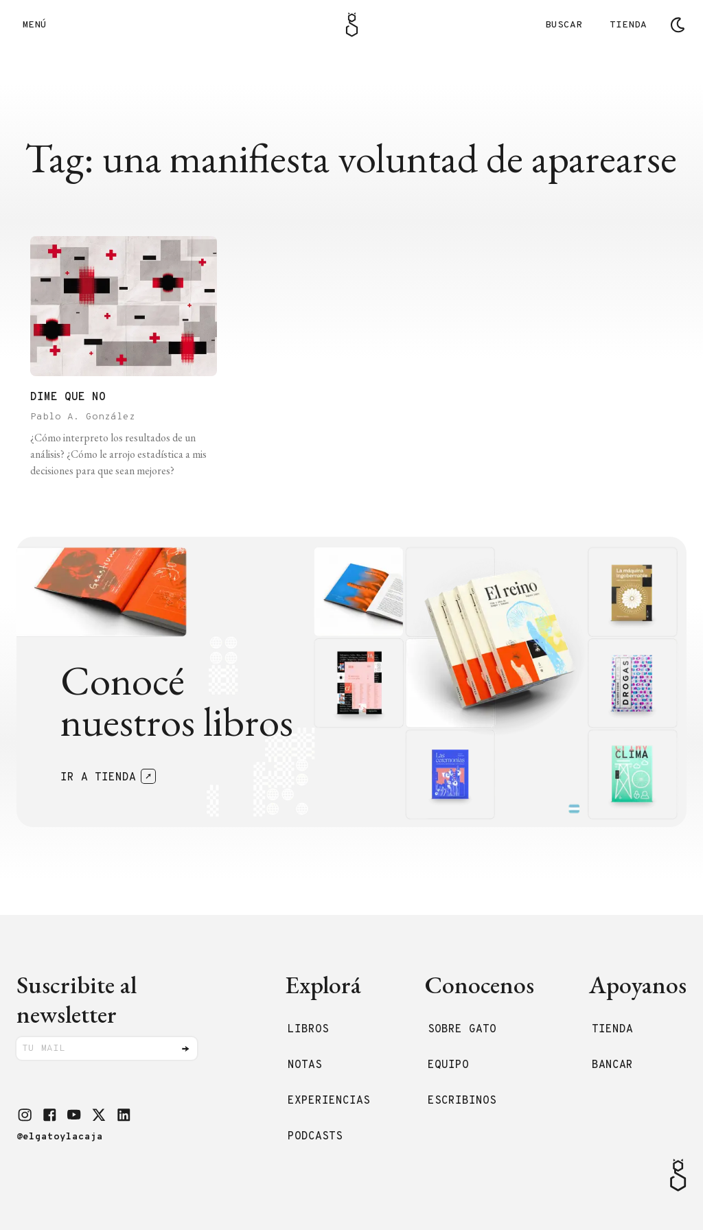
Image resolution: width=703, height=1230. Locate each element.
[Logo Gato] (351, 24)
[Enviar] (185, 1049)
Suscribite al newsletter (76, 999)
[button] (24, 1114)
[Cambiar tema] (677, 24)
